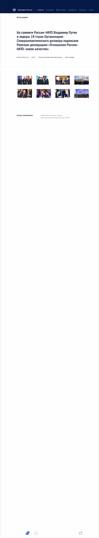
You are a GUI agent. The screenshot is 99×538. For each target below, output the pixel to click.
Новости (60, 115)
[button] (3, 3)
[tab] (18, 533)
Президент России (25, 3)
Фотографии (22, 17)
